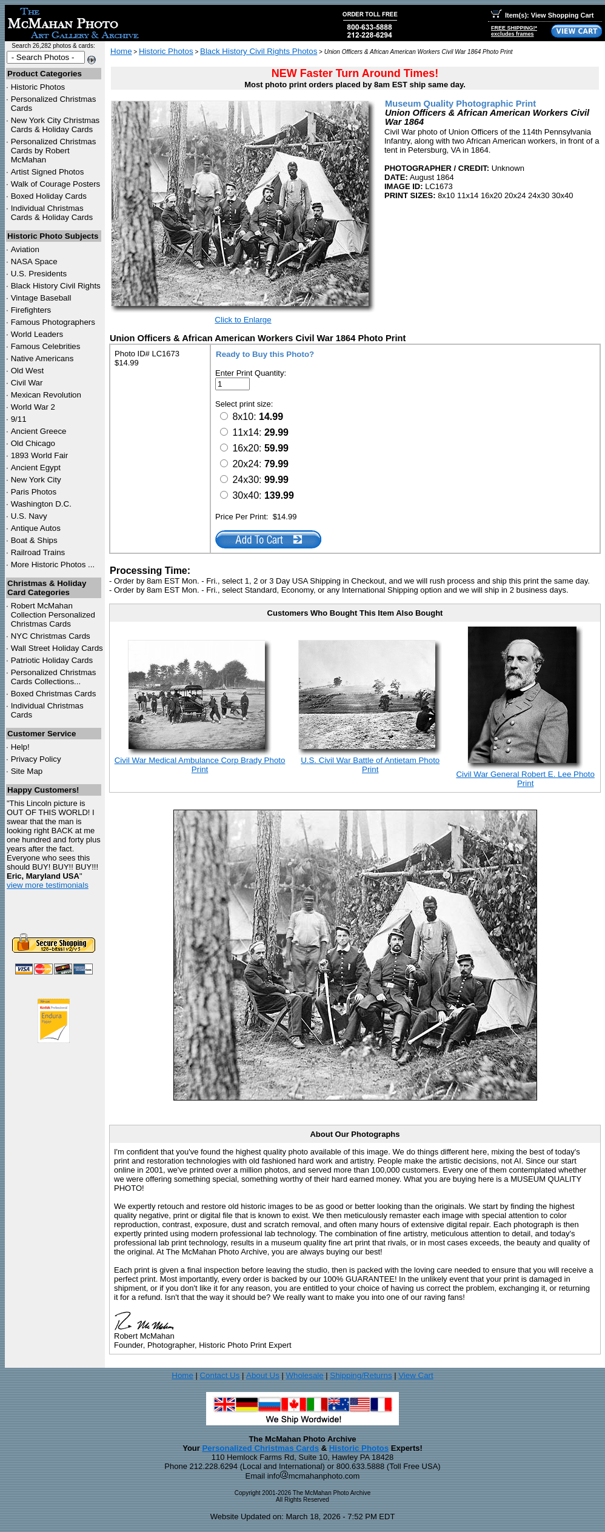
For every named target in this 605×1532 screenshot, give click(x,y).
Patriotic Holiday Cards (52, 660)
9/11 (19, 419)
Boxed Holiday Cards (49, 196)
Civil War (27, 382)
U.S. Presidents (39, 273)
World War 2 (33, 406)
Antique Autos (36, 528)
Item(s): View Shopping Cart (542, 15)
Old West (27, 370)
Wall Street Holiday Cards (57, 648)
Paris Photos (34, 491)
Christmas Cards (50, 636)
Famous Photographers (53, 322)
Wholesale (304, 1375)
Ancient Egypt (36, 467)
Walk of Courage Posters (56, 183)
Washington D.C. (41, 503)
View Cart (415, 1375)
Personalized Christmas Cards (260, 1448)
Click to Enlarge (243, 319)
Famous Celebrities (46, 346)
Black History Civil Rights (56, 285)
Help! (20, 746)
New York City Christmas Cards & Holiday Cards (55, 125)
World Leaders (37, 334)
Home (121, 51)
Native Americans (42, 358)
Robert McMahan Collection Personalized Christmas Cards (53, 614)
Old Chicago (33, 443)
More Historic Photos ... (53, 564)
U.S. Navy (29, 516)
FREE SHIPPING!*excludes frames (514, 31)
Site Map (27, 771)
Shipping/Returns (361, 1375)
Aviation (25, 249)
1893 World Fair (40, 455)
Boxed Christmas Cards (53, 693)
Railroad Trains (38, 552)
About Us (262, 1375)
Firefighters (31, 310)
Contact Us (219, 1375)
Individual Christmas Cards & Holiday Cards (52, 213)
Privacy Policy (36, 759)
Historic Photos (38, 87)
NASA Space (34, 261)
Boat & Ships (34, 540)
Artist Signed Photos (47, 171)
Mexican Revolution (46, 394)
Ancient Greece (39, 431)
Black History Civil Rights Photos (258, 51)
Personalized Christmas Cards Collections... (53, 677)
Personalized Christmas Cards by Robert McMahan (53, 150)
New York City (36, 479)
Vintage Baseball (41, 297)
